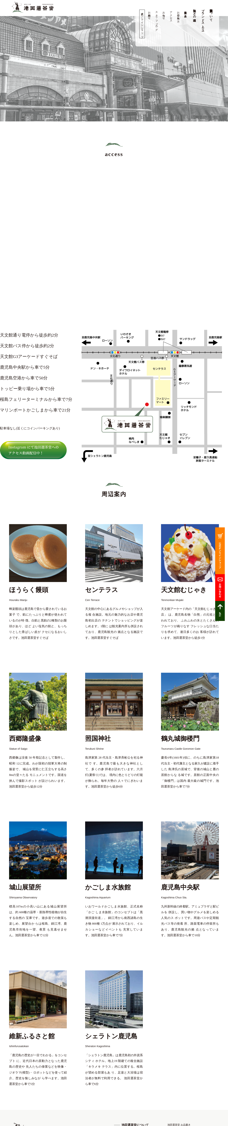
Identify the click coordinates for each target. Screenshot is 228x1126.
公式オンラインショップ (142, 24)
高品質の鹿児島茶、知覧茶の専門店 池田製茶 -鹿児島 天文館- (32, 7)
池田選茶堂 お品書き (185, 13)
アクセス (171, 15)
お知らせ (163, 14)
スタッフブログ (156, 20)
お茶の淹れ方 (178, 14)
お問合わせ (149, 14)
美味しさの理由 (194, 12)
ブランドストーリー (202, 18)
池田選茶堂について (211, 13)
